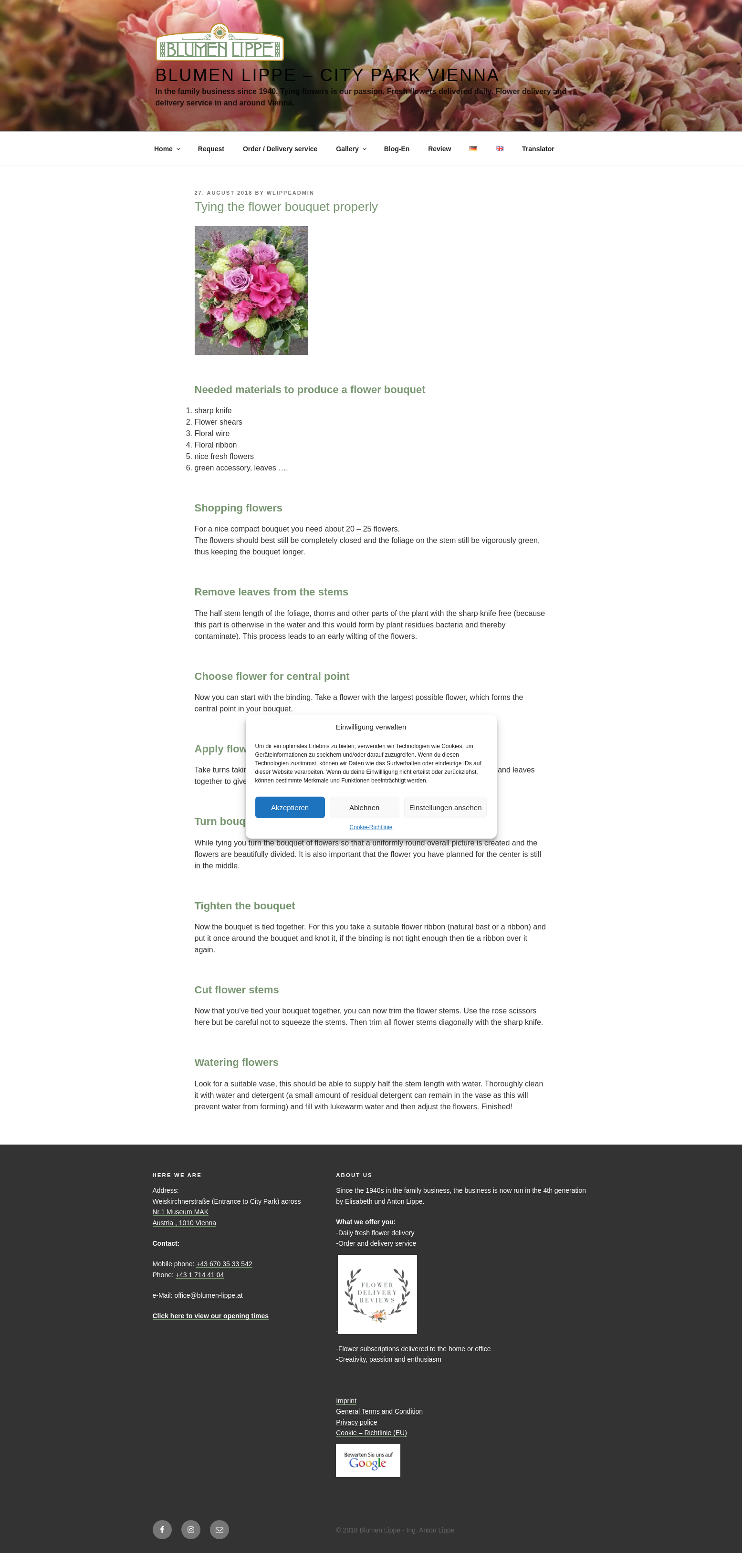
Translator (538, 149)
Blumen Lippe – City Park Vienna (328, 75)
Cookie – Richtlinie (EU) (371, 1433)
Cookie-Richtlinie (370, 827)
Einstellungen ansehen (445, 807)
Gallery (351, 149)
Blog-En (397, 149)
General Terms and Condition (379, 1411)
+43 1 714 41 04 (200, 1275)
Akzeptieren (290, 807)
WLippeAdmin (290, 193)
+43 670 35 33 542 (224, 1264)
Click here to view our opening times (211, 1316)
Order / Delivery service (280, 149)
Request (211, 149)
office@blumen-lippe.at (208, 1295)
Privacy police (356, 1422)
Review (439, 149)
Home (168, 149)
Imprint (346, 1401)
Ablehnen (364, 807)
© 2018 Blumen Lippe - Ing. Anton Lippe (395, 1530)
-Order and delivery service (376, 1243)
